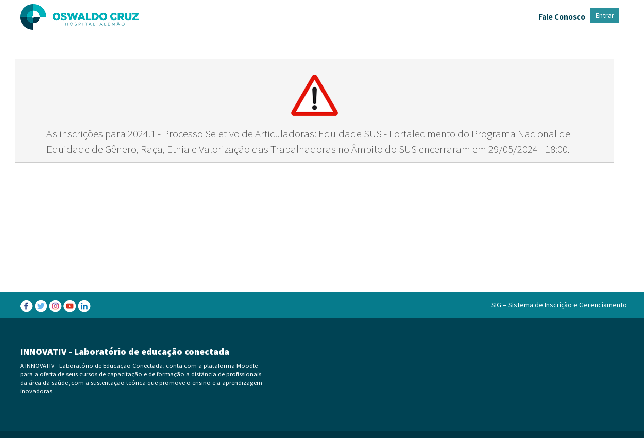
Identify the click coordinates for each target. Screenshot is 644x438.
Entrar (605, 15)
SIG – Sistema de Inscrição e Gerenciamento (559, 304)
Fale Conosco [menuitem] (561, 17)
